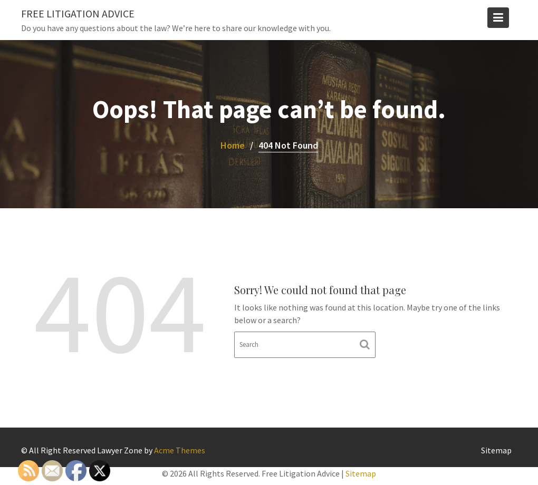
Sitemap (496, 450)
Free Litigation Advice (77, 13)
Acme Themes (179, 450)
